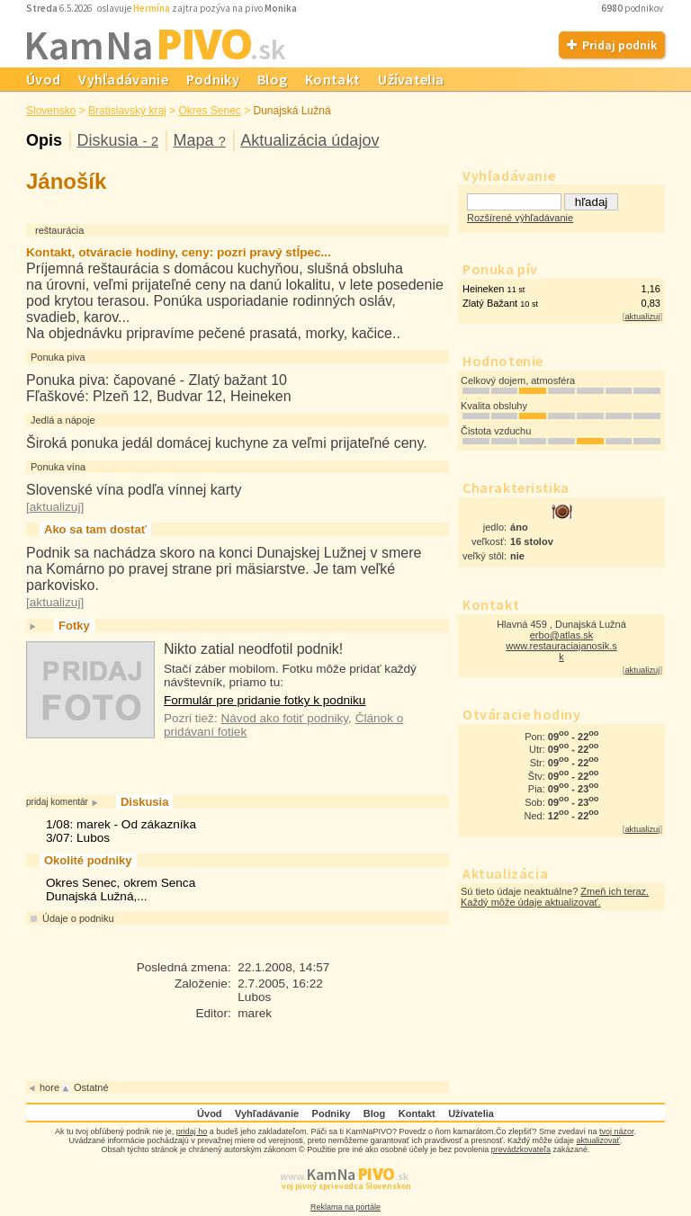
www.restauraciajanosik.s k (561, 651)
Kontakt (332, 79)
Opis (44, 140)
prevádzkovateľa (521, 1149)
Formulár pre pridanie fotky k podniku (264, 700)
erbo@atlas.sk (561, 635)
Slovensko (51, 110)
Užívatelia (411, 79)
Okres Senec (209, 110)
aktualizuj (642, 316)
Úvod (43, 79)
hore (49, 1087)
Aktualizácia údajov (309, 140)
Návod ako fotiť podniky (284, 718)
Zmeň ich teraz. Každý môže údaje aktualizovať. (555, 897)
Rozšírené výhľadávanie (520, 217)
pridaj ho (192, 1131)
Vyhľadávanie (123, 79)
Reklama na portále (345, 1207)
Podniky (212, 79)
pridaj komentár (57, 802)
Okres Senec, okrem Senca (120, 883)
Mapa (199, 140)
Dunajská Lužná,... (97, 896)
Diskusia (117, 140)
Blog (272, 79)
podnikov (633, 8)
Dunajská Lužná (292, 110)
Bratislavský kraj (127, 110)
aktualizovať (598, 1140)
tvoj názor (616, 1131)
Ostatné (91, 1087)
